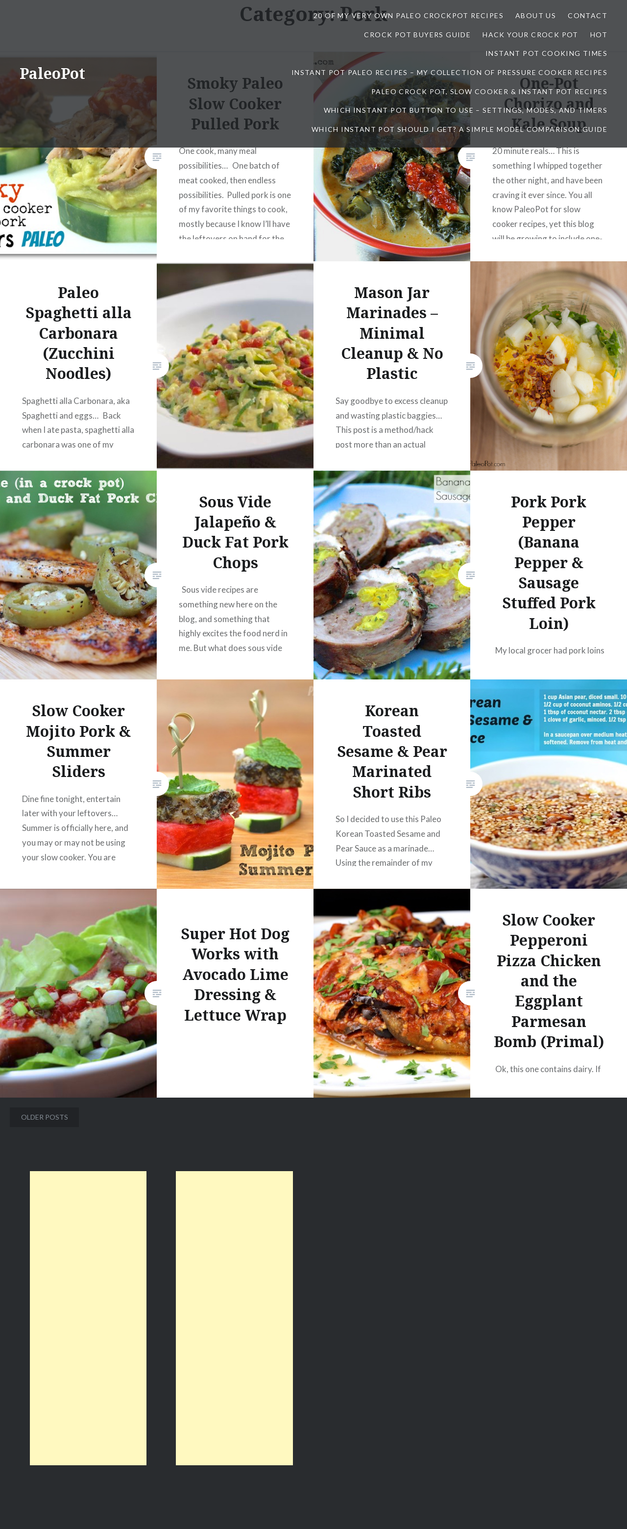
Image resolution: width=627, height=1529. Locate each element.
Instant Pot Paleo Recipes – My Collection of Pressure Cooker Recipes (449, 72)
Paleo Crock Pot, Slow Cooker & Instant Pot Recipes (489, 91)
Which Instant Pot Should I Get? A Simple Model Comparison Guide (459, 129)
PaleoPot (52, 73)
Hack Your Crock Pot (530, 34)
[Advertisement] (88, 1318)
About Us (535, 15)
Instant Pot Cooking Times (546, 53)
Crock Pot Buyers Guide (417, 34)
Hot (598, 34)
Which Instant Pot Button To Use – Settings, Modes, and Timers (465, 110)
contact (587, 15)
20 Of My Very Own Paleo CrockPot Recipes (409, 15)
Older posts (44, 1117)
